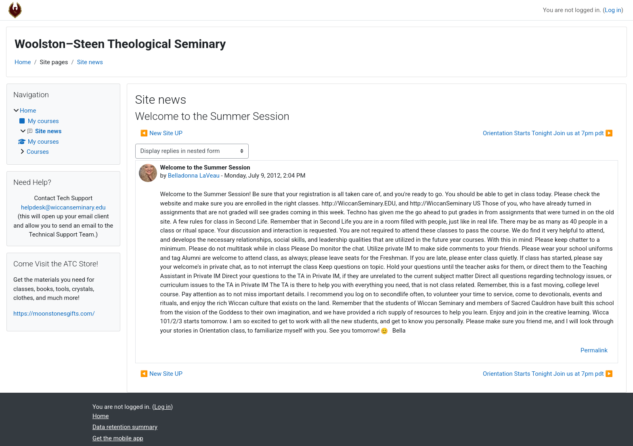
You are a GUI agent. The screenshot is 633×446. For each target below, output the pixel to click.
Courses (38, 151)
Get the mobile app (117, 438)
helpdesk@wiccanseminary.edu (63, 207)
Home (23, 62)
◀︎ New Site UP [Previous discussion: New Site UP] (161, 133)
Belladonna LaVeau (194, 175)
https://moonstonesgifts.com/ (54, 313)
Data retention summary (124, 427)
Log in (613, 10)
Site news (90, 62)
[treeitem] (63, 131)
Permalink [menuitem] (594, 350)
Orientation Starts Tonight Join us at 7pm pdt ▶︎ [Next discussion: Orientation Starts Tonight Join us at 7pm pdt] (548, 133)
